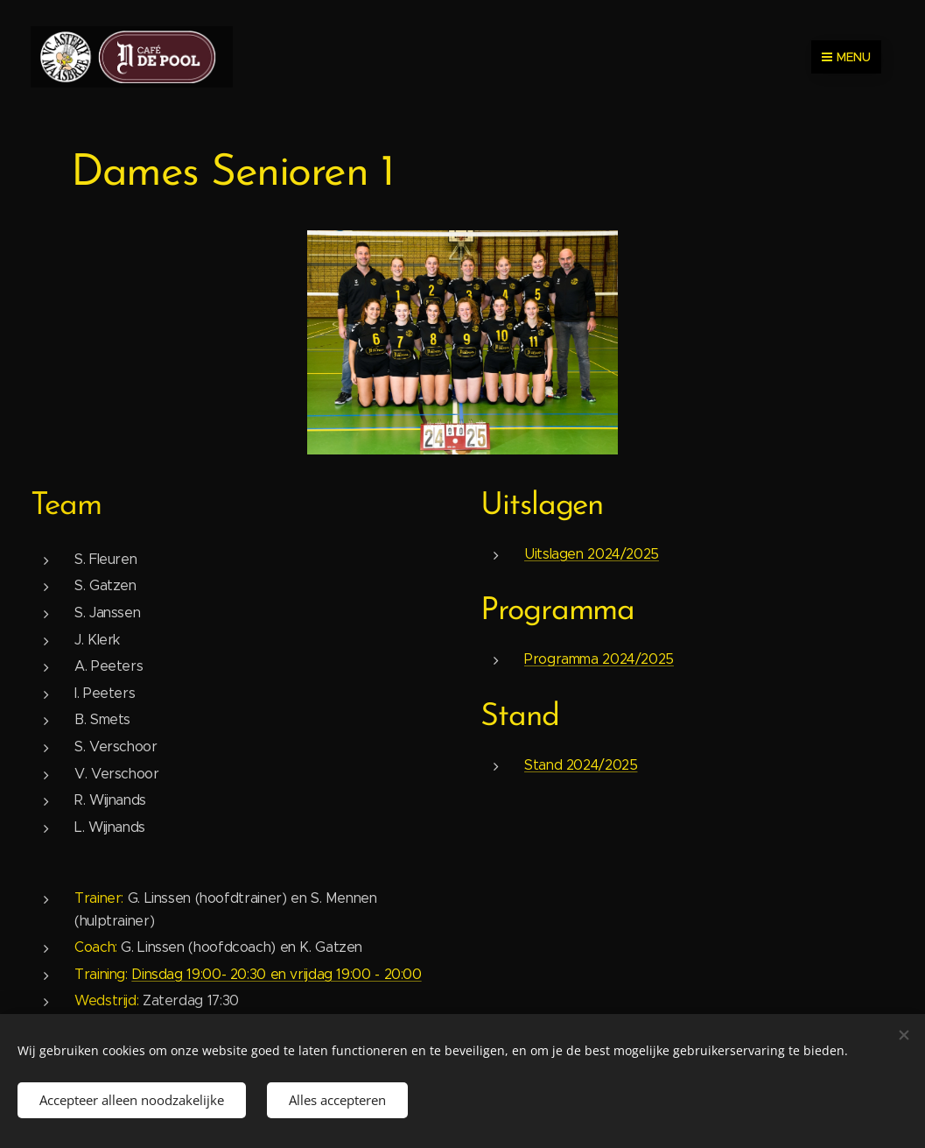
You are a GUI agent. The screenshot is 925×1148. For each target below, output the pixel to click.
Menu (846, 57)
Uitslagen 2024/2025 (591, 554)
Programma (557, 611)
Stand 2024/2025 (580, 764)
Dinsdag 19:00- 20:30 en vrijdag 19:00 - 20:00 (276, 974)
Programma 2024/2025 (599, 659)
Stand (519, 717)
